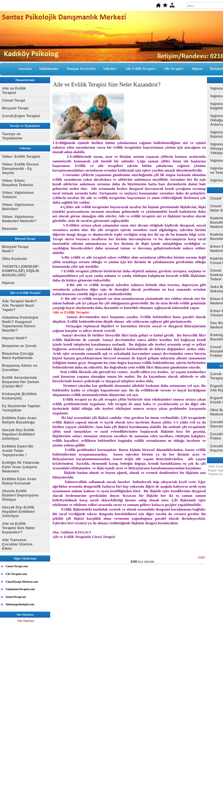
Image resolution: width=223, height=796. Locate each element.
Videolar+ (110, 69)
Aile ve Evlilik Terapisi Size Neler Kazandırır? (18, 527)
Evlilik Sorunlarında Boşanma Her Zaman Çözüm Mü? (20, 381)
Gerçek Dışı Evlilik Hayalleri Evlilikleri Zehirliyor (18, 434)
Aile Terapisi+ (174, 69)
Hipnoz (197, 69)
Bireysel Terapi (15, 108)
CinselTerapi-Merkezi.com (21, 581)
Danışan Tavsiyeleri (81, 69)
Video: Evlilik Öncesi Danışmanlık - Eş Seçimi (20, 168)
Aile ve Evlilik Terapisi (14, 90)
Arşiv (201, 557)
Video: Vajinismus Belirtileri (18, 206)
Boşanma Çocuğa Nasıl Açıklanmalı (18, 355)
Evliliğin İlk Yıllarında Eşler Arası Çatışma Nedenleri (20, 466)
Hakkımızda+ (49, 69)
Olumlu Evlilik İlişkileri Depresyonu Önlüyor (20, 495)
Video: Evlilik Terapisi (21, 156)
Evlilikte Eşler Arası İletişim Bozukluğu (19, 420)
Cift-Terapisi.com (16, 574)
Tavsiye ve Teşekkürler (12, 136)
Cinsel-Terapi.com (16, 566)
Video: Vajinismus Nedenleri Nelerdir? (19, 218)
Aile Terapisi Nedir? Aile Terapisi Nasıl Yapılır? (19, 305)
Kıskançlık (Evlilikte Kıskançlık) (19, 396)
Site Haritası (25, 621)
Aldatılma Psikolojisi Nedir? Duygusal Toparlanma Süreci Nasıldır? (20, 323)
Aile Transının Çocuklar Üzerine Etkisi (17, 544)
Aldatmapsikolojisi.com (19, 604)
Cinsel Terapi (13, 100)
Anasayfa (25, 69)
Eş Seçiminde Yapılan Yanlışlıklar (21, 408)
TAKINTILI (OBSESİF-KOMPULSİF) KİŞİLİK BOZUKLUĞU (21, 270)
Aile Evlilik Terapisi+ (141, 69)
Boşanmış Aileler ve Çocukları (19, 367)
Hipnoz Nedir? (14, 338)
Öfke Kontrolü (14, 259)
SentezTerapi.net (15, 596)
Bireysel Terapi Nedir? (15, 249)
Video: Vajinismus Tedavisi (18, 194)
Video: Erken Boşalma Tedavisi (17, 182)
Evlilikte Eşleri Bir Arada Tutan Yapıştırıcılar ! (18, 450)
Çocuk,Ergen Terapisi (21, 116)
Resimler (10, 228)
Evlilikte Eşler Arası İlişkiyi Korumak (19, 481)
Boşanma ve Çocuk (19, 346)
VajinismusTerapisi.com (20, 589)
